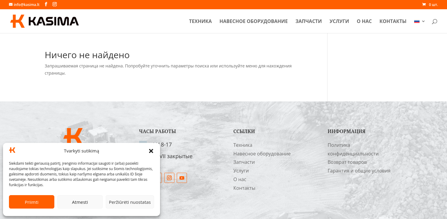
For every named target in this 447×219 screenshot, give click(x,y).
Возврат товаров (347, 162)
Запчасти (308, 21)
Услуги (339, 21)
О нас (364, 21)
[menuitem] (420, 26)
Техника (200, 21)
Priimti (32, 202)
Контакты (393, 21)
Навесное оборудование (253, 21)
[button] (151, 151)
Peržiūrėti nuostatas (130, 202)
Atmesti (80, 202)
